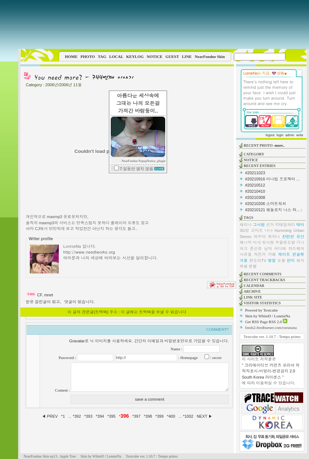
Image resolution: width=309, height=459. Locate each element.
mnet (48, 295)
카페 (272, 254)
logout (270, 135)
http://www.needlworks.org (89, 252)
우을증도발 (285, 242)
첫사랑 (268, 242)
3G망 (244, 230)
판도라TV (257, 260)
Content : (63, 390)
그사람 (259, 224)
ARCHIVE (252, 291)
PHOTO (88, 56)
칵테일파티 (285, 224)
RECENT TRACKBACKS (264, 280)
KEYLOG (134, 56)
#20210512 (255, 185)
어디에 (280, 248)
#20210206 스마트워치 (265, 203)
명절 (272, 260)
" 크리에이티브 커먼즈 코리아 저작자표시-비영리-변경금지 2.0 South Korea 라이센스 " (271, 371)
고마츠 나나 (262, 230)
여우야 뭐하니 (267, 236)
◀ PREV (50, 416)
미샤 (257, 242)
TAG (102, 56)
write (299, 135)
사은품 (246, 254)
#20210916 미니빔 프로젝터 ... (272, 179)
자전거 (260, 254)
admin (289, 135)
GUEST (172, 56)
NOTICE (154, 56)
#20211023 (255, 173)
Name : (177, 349)
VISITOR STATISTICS (262, 303)
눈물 (281, 260)
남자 (268, 248)
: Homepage (187, 357)
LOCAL (116, 56)
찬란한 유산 (293, 236)
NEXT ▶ (204, 416)
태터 (300, 224)
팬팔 (253, 266)
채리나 (246, 224)
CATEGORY (254, 154)
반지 (291, 260)
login (279, 135)
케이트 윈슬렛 (291, 254)
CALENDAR (254, 286)
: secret (215, 357)
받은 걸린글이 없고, (43, 302)
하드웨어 (296, 248)
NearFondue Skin (210, 56)
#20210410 (255, 191)
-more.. (278, 145)
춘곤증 (256, 248)
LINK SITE (253, 297)
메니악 (246, 242)
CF (39, 295)
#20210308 (255, 197)
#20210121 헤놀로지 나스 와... (272, 210)
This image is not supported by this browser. (163, 24)
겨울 (244, 260)
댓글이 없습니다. (79, 302)
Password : (67, 357)
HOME (71, 56)
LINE (187, 56)
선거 (270, 224)
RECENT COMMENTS (262, 274)
